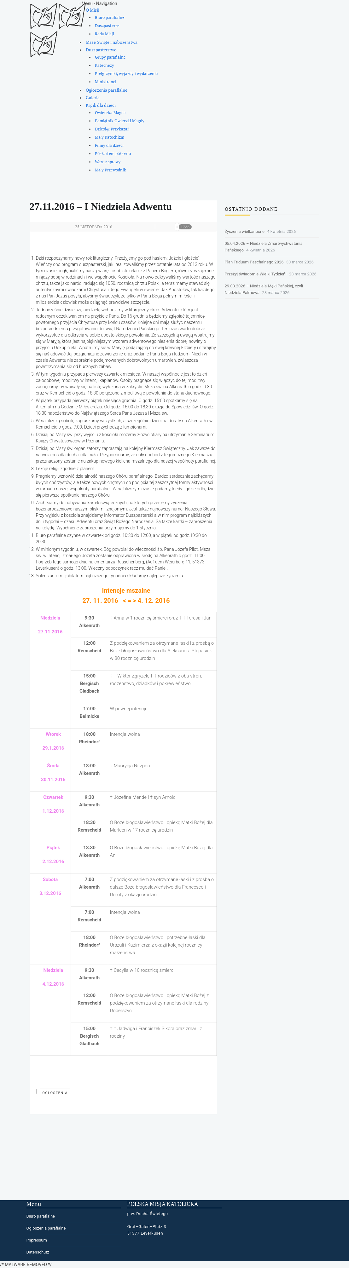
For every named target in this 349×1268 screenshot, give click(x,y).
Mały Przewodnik (110, 170)
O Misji (92, 10)
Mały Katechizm (110, 137)
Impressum (36, 1240)
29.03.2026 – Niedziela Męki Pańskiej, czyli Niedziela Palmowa (264, 289)
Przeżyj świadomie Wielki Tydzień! (256, 274)
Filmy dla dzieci (109, 145)
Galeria (93, 98)
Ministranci (105, 81)
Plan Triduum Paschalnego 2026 (254, 262)
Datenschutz (37, 1252)
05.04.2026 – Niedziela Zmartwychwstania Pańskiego (264, 246)
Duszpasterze (107, 25)
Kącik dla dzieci (101, 105)
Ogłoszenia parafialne (106, 90)
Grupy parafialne (110, 57)
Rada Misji (104, 34)
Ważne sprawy (108, 161)
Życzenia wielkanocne (245, 231)
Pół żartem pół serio (113, 153)
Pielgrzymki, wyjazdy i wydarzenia (126, 73)
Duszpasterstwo (101, 50)
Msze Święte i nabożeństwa (111, 42)
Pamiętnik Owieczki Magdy (120, 121)
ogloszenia (55, 1093)
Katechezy (104, 65)
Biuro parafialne (110, 17)
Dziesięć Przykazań (112, 129)
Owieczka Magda (110, 112)
